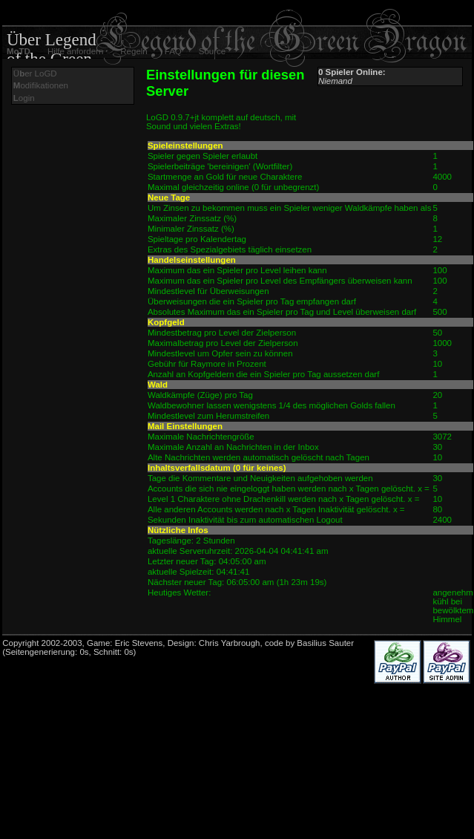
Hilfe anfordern (75, 51)
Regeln (133, 51)
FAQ (173, 51)
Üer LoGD (35, 73)
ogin (24, 98)
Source (212, 51)
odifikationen (40, 85)
